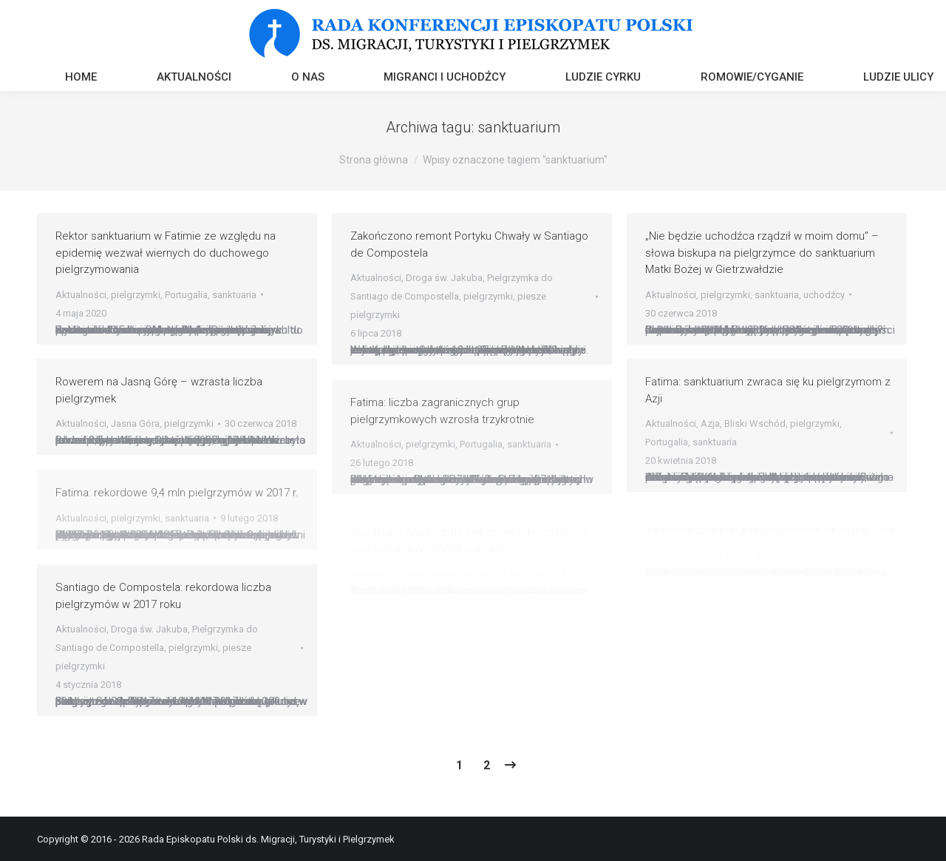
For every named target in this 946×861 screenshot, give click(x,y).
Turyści (474, 573)
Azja (710, 423)
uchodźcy (824, 294)
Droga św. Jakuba (444, 277)
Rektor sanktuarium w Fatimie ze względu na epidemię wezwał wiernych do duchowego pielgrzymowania (165, 252)
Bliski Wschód (755, 423)
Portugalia (186, 294)
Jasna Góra (135, 423)
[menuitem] (81, 78)
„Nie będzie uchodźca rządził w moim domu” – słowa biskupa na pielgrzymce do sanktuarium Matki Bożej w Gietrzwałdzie (762, 252)
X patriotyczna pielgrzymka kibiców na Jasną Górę (769, 529)
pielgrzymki (135, 294)
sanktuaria (234, 294)
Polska (715, 555)
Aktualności (80, 294)
